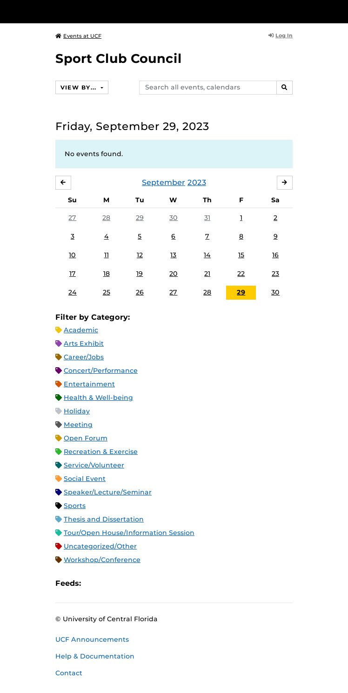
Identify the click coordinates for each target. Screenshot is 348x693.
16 (275, 255)
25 (106, 292)
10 (72, 255)
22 (241, 273)
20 (173, 273)
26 (140, 292)
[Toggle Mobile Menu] (339, 10)
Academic (81, 330)
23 (275, 273)
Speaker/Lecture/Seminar (108, 492)
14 (207, 255)
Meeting (78, 424)
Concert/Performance (101, 370)
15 (241, 255)
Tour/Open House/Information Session (129, 532)
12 (140, 255)
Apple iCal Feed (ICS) (93, 583)
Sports (75, 505)
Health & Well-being (98, 397)
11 (106, 255)
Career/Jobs (84, 357)
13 (173, 255)
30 (173, 217)
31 (207, 217)
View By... (79, 87)
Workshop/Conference (102, 560)
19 (139, 273)
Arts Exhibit (84, 343)
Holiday (77, 411)
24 (72, 292)
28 (106, 217)
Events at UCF (78, 36)
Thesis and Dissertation (104, 519)
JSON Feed (156, 583)
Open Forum (85, 438)
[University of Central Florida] (71, 11)
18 (106, 273)
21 (207, 273)
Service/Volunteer (94, 465)
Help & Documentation (94, 656)
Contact (68, 673)
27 (72, 217)
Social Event (85, 478)
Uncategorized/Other (100, 546)
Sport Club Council (118, 58)
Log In (280, 35)
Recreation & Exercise (101, 451)
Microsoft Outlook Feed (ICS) (109, 583)
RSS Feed (125, 583)
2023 (196, 182)
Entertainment (89, 384)
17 (72, 273)
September (163, 182)
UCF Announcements (92, 639)
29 (140, 217)
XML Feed (140, 583)
